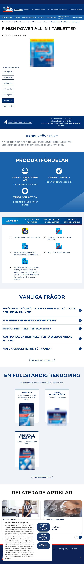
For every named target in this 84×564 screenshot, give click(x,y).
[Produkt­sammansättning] (72, 221)
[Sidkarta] (73, 549)
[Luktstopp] (41, 17)
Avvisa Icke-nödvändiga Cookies (43, 537)
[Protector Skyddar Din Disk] (64, 17)
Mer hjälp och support (41, 360)
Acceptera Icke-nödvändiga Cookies (43, 527)
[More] (74, 10)
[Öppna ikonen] (80, 10)
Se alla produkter (41, 477)
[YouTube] (80, 557)
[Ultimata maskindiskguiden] (37, 10)
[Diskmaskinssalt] (51, 17)
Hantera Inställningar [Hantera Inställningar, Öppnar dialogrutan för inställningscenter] (43, 545)
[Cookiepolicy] (63, 549)
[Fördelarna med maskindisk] (60, 10)
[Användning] (12, 221)
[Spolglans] (17, 17)
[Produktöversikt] (77, 17)
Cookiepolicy (23, 552)
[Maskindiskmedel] (7, 17)
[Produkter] (21, 10)
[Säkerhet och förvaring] (32, 221)
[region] (27, 540)
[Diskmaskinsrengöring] (29, 17)
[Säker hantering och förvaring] (52, 221)
